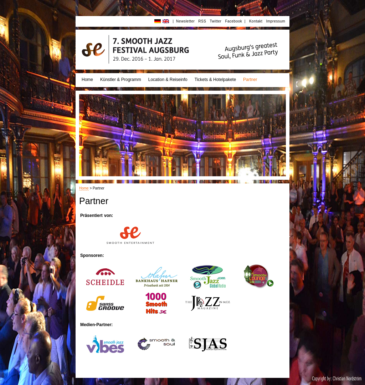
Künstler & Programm (120, 79)
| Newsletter (184, 21)
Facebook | (235, 21)
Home (87, 79)
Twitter (215, 21)
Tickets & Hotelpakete (215, 79)
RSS (202, 21)
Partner (250, 79)
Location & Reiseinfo (167, 79)
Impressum (275, 21)
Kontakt (255, 21)
